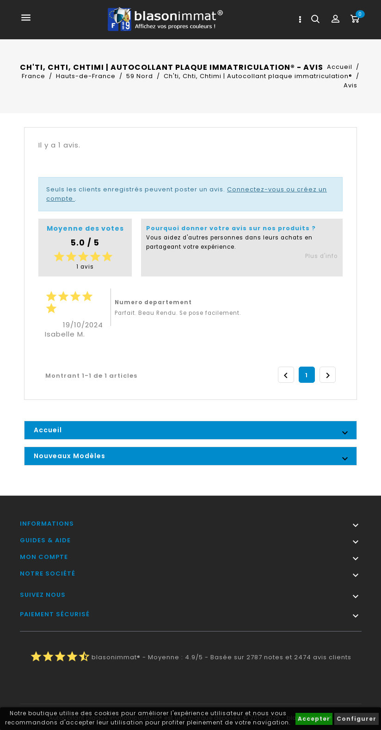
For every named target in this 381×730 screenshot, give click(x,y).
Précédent (285, 375)
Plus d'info (321, 256)
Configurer (356, 719)
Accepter (314, 719)
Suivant (327, 375)
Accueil (48, 430)
